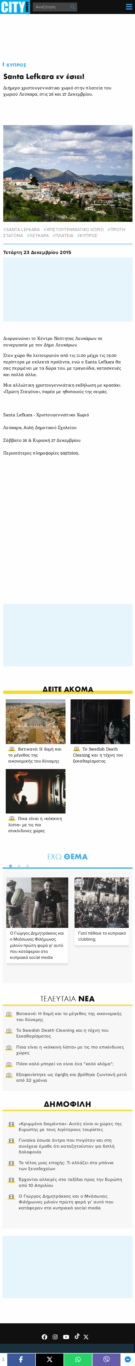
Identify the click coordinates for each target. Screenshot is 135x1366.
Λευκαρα (39, 235)
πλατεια (65, 235)
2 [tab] (17, 864)
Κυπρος (16, 65)
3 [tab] (26, 864)
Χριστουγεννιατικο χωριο (75, 229)
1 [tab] (9, 864)
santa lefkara (23, 229)
